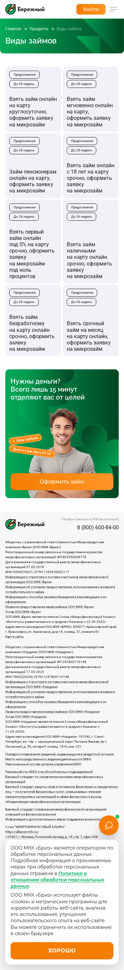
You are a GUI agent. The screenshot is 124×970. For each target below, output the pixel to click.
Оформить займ (62, 482)
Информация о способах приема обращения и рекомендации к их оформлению (55, 599)
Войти (91, 9)
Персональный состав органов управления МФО (43, 764)
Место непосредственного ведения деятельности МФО (48, 759)
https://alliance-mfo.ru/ (22, 832)
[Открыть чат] (109, 825)
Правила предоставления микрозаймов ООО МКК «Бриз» (49, 607)
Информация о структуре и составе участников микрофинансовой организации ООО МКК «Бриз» (56, 579)
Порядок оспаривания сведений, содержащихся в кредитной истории (59, 754)
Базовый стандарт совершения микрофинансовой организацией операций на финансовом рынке (55, 811)
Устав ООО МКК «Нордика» (26, 716)
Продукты (38, 29)
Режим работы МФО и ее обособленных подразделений (49, 772)
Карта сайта (14, 636)
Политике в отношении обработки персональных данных (57, 879)
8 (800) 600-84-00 (98, 527)
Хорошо (62, 950)
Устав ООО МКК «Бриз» (23, 612)
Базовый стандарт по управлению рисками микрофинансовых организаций (54, 779)
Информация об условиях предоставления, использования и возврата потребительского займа (60, 589)
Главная (13, 29)
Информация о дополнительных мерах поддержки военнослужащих (58, 819)
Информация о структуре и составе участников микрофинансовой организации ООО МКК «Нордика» (56, 684)
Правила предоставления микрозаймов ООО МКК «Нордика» (52, 711)
